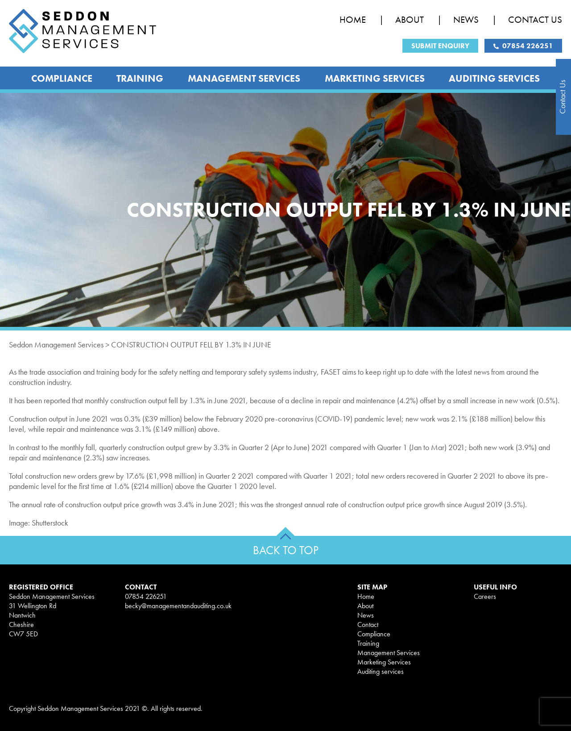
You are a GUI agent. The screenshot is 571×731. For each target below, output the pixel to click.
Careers (485, 596)
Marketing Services (375, 78)
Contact (367, 624)
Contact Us (535, 19)
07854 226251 (523, 45)
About (409, 19)
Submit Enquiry (440, 45)
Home (352, 19)
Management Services (244, 78)
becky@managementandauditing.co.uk (178, 605)
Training (139, 78)
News (466, 19)
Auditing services (494, 78)
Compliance (61, 78)
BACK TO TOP (286, 550)
